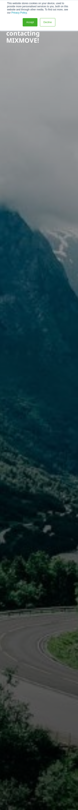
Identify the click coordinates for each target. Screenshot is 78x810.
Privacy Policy (19, 12)
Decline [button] (47, 22)
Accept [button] (30, 22)
